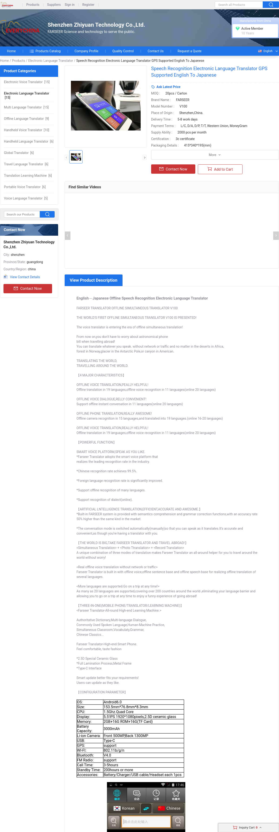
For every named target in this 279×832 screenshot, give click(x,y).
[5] (26, 198)
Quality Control (123, 51)
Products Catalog (45, 51)
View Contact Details (25, 277)
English (265, 51)
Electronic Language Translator (50, 60)
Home (11, 51)
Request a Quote (190, 51)
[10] (26, 130)
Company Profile (87, 51)
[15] (27, 82)
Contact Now (28, 288)
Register (88, 4)
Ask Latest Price (168, 87)
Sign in (70, 4)
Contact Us (156, 51)
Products (33, 4)
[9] (26, 119)
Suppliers (54, 4)
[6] (28, 141)
